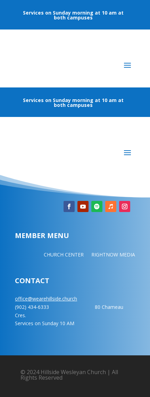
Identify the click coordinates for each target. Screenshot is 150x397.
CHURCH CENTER (64, 255)
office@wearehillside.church (46, 298)
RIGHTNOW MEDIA (113, 255)
